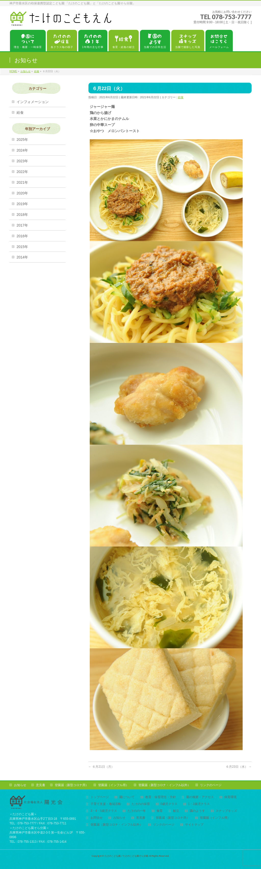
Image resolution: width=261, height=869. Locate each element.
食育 (159, 811)
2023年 (22, 161)
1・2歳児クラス (199, 804)
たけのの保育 (141, 804)
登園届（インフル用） (113, 785)
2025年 (22, 140)
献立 (176, 811)
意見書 (40, 785)
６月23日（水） (239, 766)
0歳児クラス (169, 804)
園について (127, 797)
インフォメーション (33, 102)
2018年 (22, 215)
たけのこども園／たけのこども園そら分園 (126, 856)
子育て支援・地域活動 (105, 804)
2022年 (22, 172)
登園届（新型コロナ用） (71, 785)
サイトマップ (194, 824)
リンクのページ (210, 785)
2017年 (22, 225)
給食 (181, 97)
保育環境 (230, 797)
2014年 (22, 257)
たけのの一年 (136, 811)
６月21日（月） (101, 766)
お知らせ (20, 785)
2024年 (22, 150)
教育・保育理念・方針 (160, 797)
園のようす (197, 811)
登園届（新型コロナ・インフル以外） (164, 785)
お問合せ (96, 818)
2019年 (22, 204)
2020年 (22, 193)
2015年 (22, 247)
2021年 (22, 182)
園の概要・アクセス (200, 797)
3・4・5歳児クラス (103, 811)
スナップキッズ (226, 811)
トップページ (99, 797)
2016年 (22, 236)
